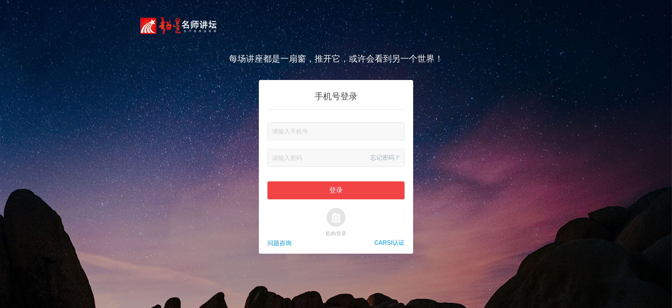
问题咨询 (279, 243)
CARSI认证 (389, 243)
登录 (336, 190)
